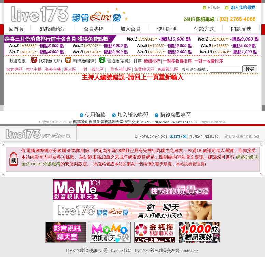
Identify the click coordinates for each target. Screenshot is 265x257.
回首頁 (16, 29)
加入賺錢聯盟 (132, 115)
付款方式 (204, 29)
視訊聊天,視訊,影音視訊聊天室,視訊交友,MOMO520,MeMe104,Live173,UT (133, 122)
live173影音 (121, 250)
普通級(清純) (118, 60)
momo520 (191, 250)
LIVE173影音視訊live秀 (87, 250)
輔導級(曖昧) (84, 60)
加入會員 (130, 29)
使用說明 (167, 29)
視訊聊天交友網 (165, 250)
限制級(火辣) (50, 60)
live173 (141, 250)
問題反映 (241, 29)
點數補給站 (53, 29)
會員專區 (94, 29)
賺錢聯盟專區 (175, 115)
